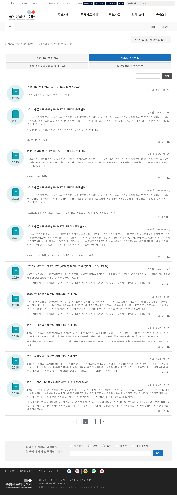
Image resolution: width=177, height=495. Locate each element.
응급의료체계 (89, 15)
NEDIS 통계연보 (130, 57)
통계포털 (111, 3)
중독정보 (88, 3)
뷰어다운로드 (26, 471)
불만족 (123, 446)
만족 (95, 446)
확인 (158, 453)
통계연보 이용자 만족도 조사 (151, 39)
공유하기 (166, 26)
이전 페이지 (79, 421)
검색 (167, 75)
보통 (109, 446)
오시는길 (41, 471)
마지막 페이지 (103, 421)
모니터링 (100, 3)
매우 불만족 (142, 446)
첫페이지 (73, 421)
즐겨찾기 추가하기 (142, 26)
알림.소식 (138, 15)
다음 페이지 (98, 421)
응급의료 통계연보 (47, 57)
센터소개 (161, 15)
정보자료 (114, 15)
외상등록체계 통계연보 (130, 66)
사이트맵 (53, 471)
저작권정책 (10, 471)
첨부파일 (165, 141)
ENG (121, 3)
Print (153, 26)
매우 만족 (79, 446)
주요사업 (63, 15)
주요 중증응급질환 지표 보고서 (47, 66)
